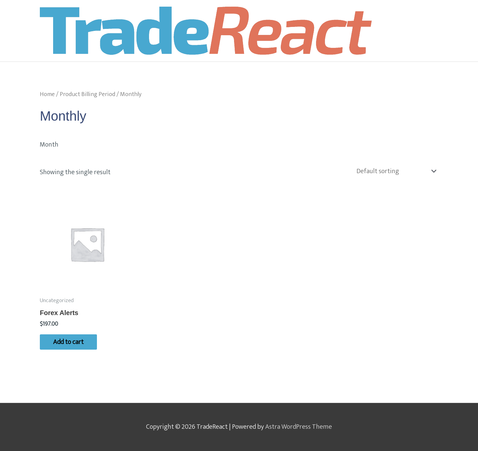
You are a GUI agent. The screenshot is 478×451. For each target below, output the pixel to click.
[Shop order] (394, 171)
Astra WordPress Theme (298, 426)
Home (47, 94)
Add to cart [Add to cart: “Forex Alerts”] (68, 342)
